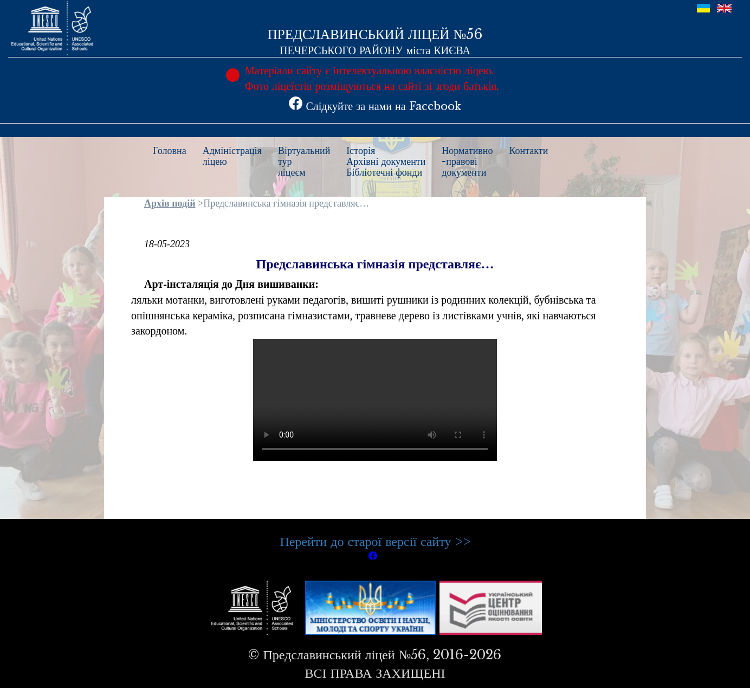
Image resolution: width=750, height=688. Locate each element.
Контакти (528, 151)
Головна (169, 151)
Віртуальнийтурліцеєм (304, 161)
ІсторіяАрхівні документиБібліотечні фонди (385, 161)
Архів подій (170, 203)
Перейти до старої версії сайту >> (375, 541)
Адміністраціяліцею (232, 156)
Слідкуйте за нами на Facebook (375, 106)
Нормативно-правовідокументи (467, 161)
